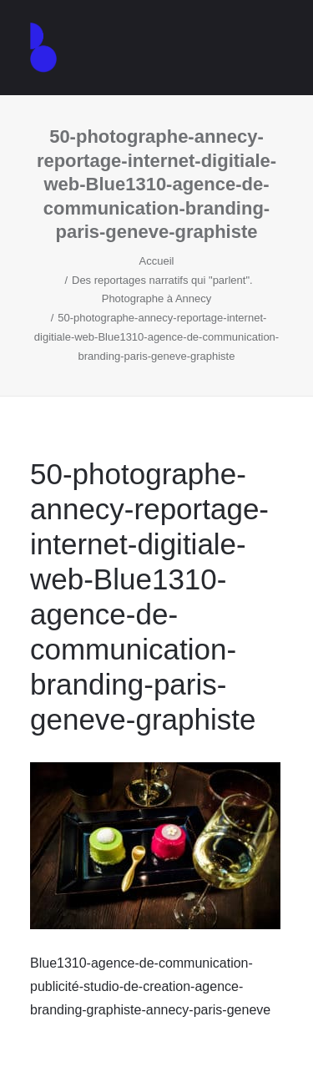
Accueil (156, 261)
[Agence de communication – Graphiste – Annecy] (43, 48)
